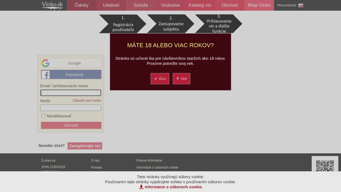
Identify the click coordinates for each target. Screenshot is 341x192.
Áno (160, 78)
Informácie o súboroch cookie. (174, 187)
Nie (181, 78)
